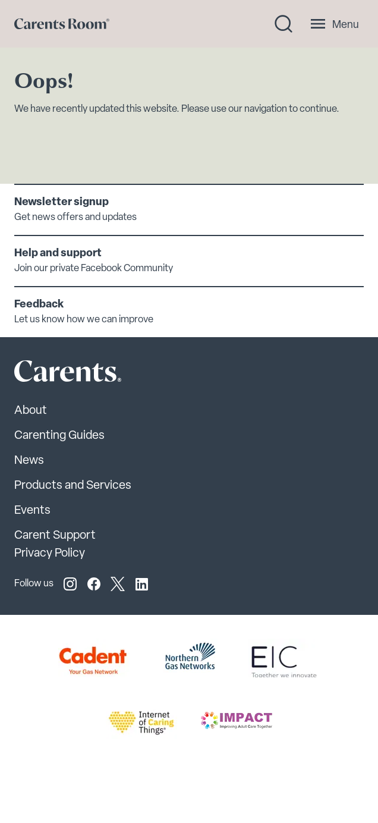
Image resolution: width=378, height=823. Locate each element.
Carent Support (55, 536)
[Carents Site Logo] (47, 374)
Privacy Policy (49, 554)
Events (32, 511)
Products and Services (72, 486)
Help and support (58, 253)
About (30, 411)
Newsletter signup (61, 202)
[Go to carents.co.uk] (61, 24)
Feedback (39, 304)
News (29, 461)
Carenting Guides (59, 436)
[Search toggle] (283, 24)
